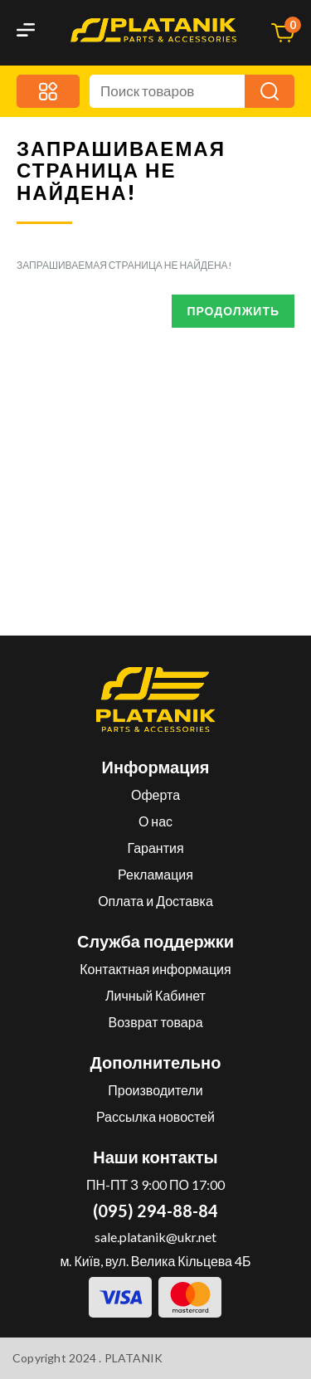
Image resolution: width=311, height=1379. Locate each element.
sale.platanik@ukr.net (155, 1237)
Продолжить (233, 311)
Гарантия (155, 847)
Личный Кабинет (155, 995)
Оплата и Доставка (155, 901)
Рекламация (155, 874)
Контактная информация (155, 969)
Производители (155, 1090)
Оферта (155, 794)
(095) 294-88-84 (155, 1211)
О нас (155, 821)
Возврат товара (155, 1022)
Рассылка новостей (155, 1116)
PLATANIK (133, 1358)
